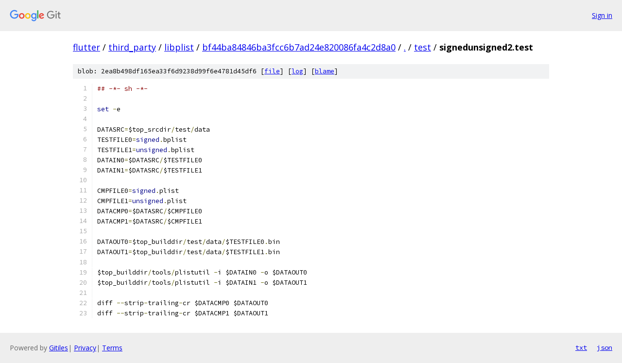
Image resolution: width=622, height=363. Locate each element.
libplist (179, 47)
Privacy (85, 347)
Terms (112, 347)
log (297, 71)
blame (324, 71)
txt (581, 347)
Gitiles (58, 347)
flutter (86, 47)
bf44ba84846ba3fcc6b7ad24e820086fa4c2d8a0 (299, 47)
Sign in (602, 15)
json (604, 347)
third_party (132, 47)
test (422, 47)
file (272, 71)
